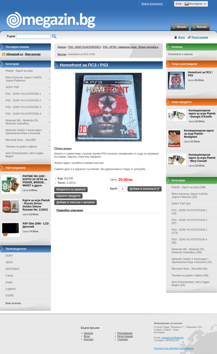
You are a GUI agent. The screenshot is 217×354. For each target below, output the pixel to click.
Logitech (11, 288)
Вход (181, 37)
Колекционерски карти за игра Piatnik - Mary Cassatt (202, 157)
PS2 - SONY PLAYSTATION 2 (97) (189, 222)
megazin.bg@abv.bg (172, 337)
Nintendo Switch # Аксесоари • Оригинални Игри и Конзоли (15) (192, 260)
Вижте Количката (152, 3)
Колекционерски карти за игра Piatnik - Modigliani (199, 133)
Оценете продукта (68, 195)
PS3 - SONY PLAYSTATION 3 (84, 47)
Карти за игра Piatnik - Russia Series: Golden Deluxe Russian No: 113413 (36, 205)
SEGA (9, 262)
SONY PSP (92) (181, 203)
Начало (181, 27)
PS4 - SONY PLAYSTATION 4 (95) (189, 241)
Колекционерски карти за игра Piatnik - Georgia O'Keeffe (202, 113)
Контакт (202, 27)
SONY (9, 255)
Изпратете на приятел (70, 189)
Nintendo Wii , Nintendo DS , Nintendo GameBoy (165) (188, 251)
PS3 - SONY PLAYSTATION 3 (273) (189, 231)
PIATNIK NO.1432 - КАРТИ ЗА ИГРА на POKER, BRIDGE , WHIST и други (35, 181)
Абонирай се (14, 54)
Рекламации (124, 333)
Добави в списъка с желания (75, 202)
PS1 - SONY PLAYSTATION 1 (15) (189, 212)
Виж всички (33, 54)
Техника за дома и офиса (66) (190, 275)
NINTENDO (12, 269)
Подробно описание (69, 210)
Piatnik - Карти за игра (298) (189, 187)
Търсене (122, 339)
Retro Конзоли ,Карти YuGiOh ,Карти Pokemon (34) (190, 195)
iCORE (10, 295)
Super (9, 282)
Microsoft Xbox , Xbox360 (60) (189, 268)
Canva (9, 275)
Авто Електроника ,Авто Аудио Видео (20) (190, 283)
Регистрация (200, 37)
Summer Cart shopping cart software (174, 348)
